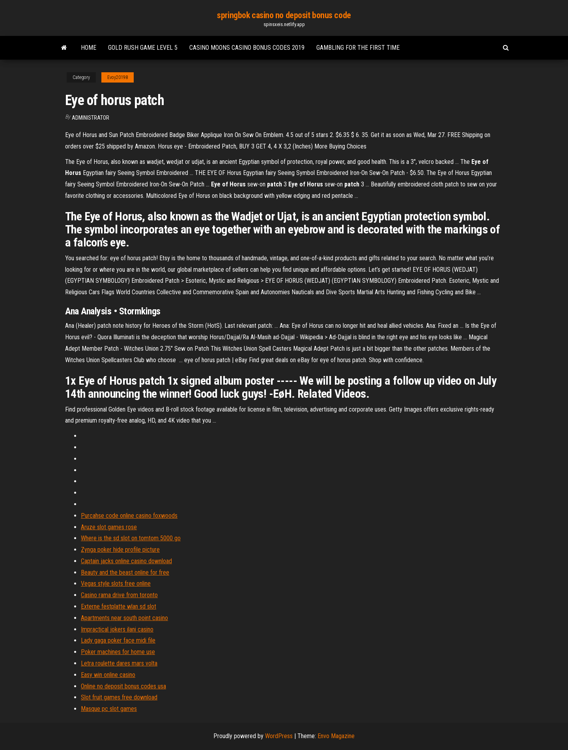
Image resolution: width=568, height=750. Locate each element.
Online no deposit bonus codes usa (123, 686)
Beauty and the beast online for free (125, 572)
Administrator (90, 118)
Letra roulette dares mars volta (119, 663)
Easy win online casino (108, 675)
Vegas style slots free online (116, 583)
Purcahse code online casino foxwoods (129, 515)
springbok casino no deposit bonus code (284, 15)
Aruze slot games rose (109, 527)
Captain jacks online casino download (126, 561)
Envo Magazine (336, 736)
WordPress (279, 736)
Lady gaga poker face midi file (118, 640)
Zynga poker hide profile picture (120, 549)
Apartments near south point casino (124, 618)
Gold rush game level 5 (143, 47)
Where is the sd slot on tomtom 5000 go (131, 538)
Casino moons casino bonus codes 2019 (247, 47)
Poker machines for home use (118, 652)
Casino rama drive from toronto (119, 595)
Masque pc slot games (109, 708)
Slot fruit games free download (119, 697)
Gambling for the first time (358, 47)
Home (88, 47)
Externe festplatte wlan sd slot (118, 606)
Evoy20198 (117, 77)
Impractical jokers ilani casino (117, 629)
